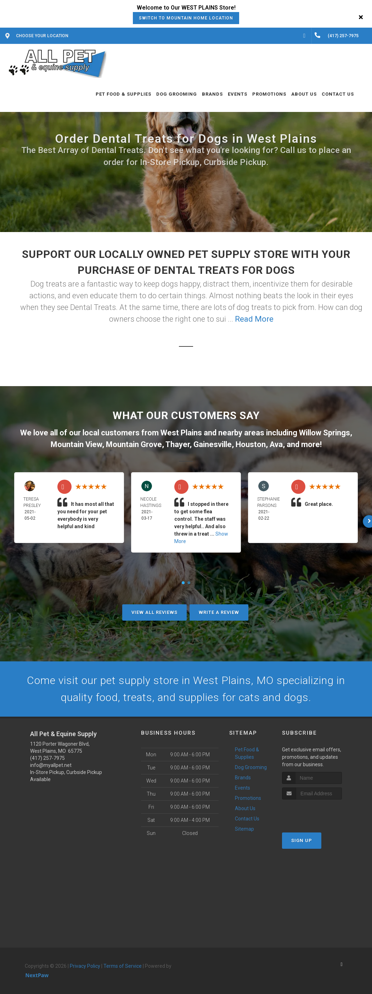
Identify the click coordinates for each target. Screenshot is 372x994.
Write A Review (219, 612)
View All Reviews (154, 612)
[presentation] (319, 813)
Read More (254, 319)
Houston (251, 444)
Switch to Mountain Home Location (186, 18)
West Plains (181, 432)
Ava (276, 444)
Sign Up (301, 840)
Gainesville (212, 444)
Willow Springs (324, 432)
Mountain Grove (134, 444)
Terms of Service (122, 966)
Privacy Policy (85, 966)
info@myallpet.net (51, 765)
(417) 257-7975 (47, 758)
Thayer (177, 444)
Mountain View (76, 444)
